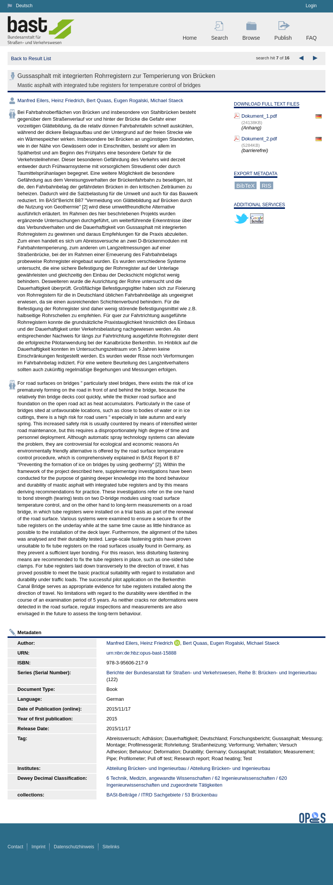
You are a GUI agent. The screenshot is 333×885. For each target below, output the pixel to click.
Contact (15, 846)
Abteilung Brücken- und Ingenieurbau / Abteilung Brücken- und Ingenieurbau (188, 768)
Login (311, 5)
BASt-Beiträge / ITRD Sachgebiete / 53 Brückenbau (161, 795)
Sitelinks (111, 846)
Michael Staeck (166, 100)
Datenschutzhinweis (74, 846)
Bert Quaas (99, 100)
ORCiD (177, 643)
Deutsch (24, 5)
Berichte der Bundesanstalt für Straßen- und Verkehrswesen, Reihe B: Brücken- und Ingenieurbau (211, 672)
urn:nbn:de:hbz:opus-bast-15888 (141, 653)
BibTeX (246, 185)
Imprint (38, 846)
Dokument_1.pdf (259, 116)
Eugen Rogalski (131, 100)
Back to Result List (31, 58)
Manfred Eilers (33, 100)
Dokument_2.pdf (259, 139)
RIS (266, 185)
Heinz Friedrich (67, 100)
